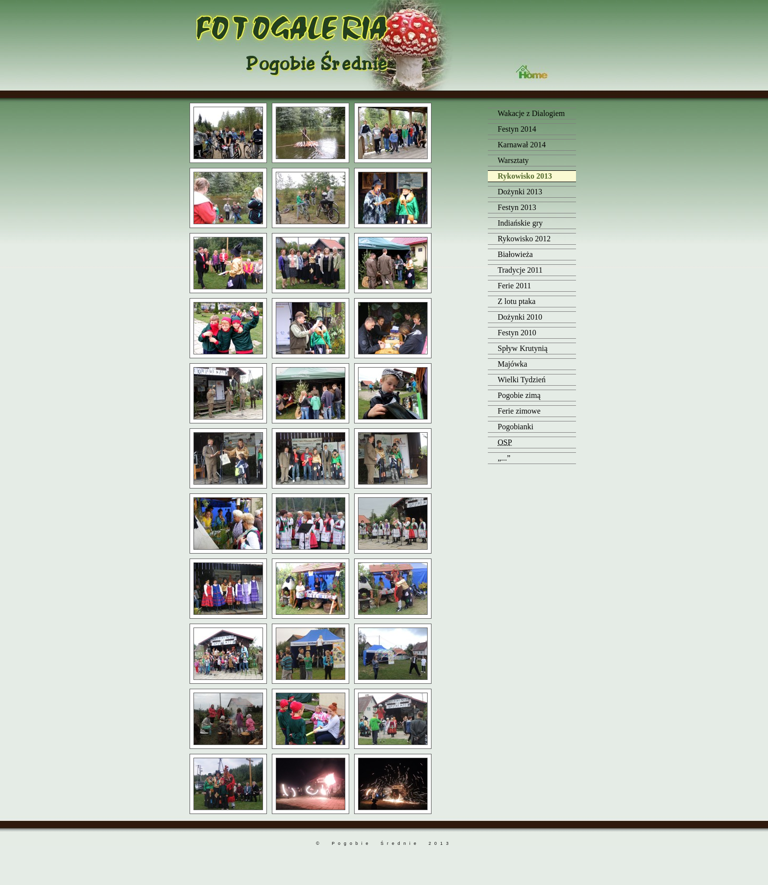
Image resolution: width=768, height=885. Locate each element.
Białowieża (515, 254)
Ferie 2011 (514, 285)
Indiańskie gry (520, 223)
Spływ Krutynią (523, 348)
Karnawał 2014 (522, 144)
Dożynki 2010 (520, 317)
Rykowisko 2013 (525, 176)
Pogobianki (515, 426)
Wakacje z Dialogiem (531, 113)
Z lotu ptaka (516, 301)
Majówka (512, 364)
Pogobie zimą (519, 395)
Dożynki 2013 (520, 191)
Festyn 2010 (517, 332)
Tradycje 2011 (520, 270)
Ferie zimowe (519, 411)
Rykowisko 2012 (524, 238)
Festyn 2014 (517, 129)
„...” (504, 458)
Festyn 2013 (517, 207)
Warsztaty (513, 160)
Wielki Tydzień (522, 379)
